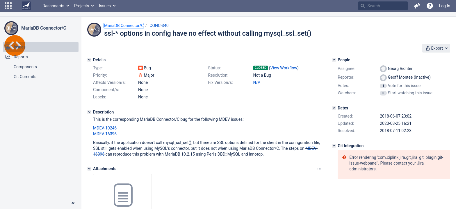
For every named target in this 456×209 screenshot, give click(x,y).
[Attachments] (89, 169)
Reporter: (346, 77)
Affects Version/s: (109, 82)
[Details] (89, 60)
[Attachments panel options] (319, 168)
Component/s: (106, 89)
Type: (98, 68)
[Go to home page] (26, 6)
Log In (444, 5)
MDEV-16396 (105, 133)
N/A (257, 82)
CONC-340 (158, 25)
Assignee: (346, 68)
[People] (334, 60)
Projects (81, 5)
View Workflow (283, 68)
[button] (8, 6)
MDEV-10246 (105, 128)
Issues (105, 5)
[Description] (89, 112)
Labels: (99, 97)
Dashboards (53, 5)
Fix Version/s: (220, 82)
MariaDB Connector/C (43, 28)
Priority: (100, 75)
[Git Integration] (334, 146)
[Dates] (334, 108)
